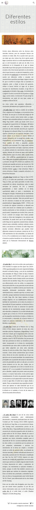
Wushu (31, 240)
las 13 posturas (27, 140)
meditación (14, 74)
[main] (18, 19)
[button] (2, 2)
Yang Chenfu (17, 203)
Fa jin (4, 147)
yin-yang (20, 91)
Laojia (15, 169)
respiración (6, 91)
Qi (27, 89)
